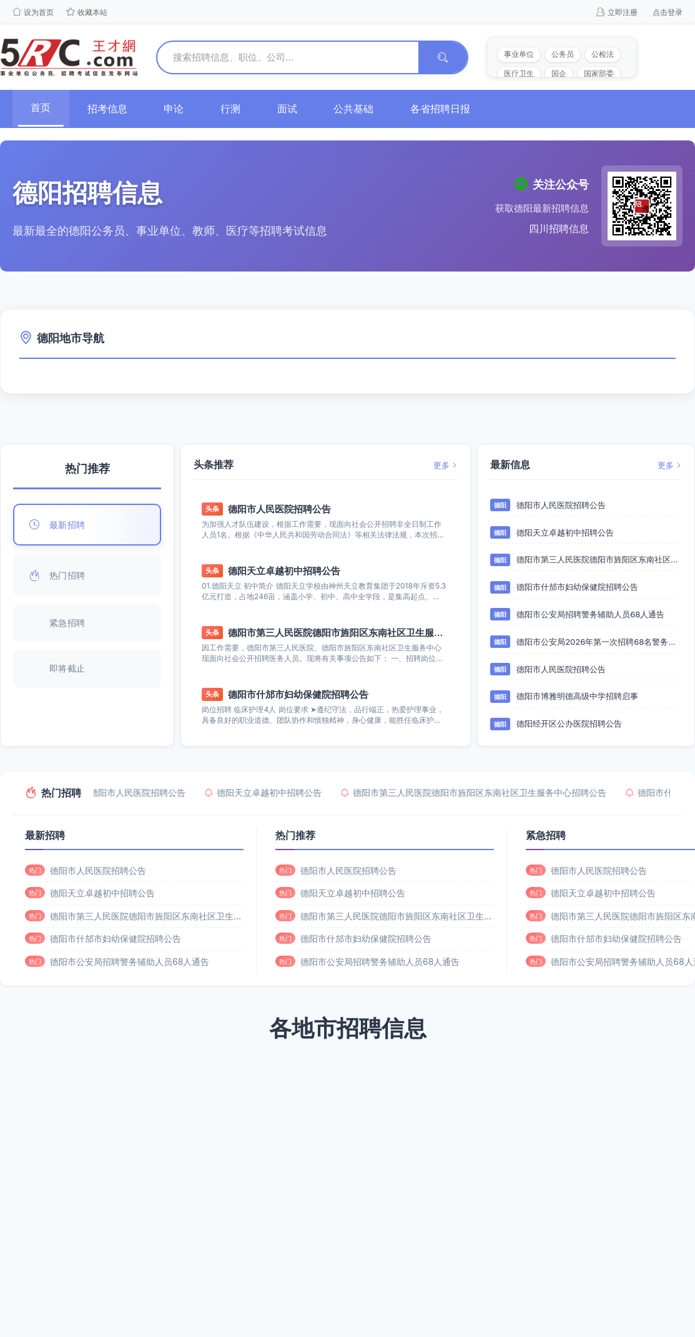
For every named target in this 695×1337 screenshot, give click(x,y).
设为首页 (33, 12)
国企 (558, 73)
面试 (291, 108)
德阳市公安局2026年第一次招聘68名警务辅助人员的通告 (597, 642)
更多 (445, 465)
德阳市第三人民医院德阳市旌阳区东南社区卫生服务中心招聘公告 (337, 633)
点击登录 (668, 12)
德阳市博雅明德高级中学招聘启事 (577, 697)
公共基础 (358, 108)
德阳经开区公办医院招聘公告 (569, 724)
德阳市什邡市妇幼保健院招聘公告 (298, 695)
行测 (234, 108)
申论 (176, 108)
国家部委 (599, 73)
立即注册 (617, 12)
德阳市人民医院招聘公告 (279, 510)
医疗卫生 (519, 73)
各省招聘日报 (446, 108)
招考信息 (109, 108)
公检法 (602, 54)
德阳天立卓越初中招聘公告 (284, 571)
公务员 (562, 54)
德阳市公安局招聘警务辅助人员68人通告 (590, 615)
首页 (41, 107)
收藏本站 (86, 12)
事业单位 (519, 54)
